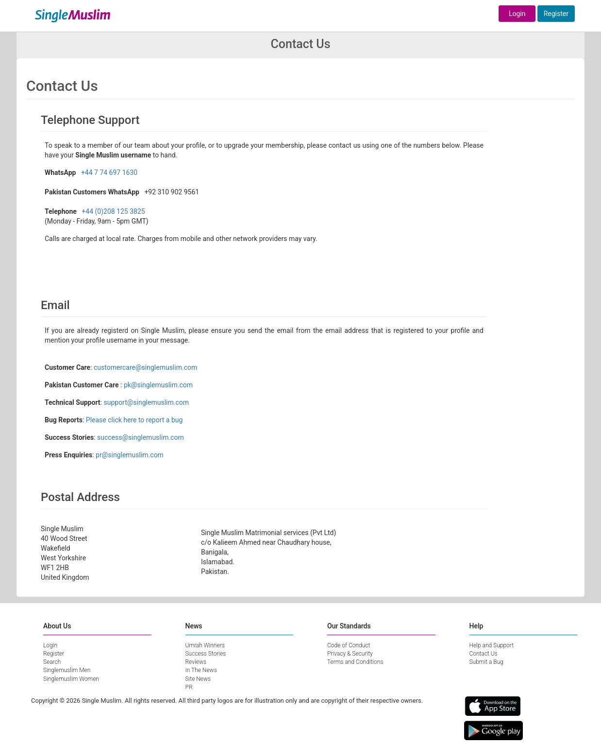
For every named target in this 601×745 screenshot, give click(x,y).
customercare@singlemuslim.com (145, 367)
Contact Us (483, 653)
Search (52, 661)
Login (517, 13)
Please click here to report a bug (134, 420)
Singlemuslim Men (66, 670)
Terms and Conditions (355, 661)
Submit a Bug (486, 661)
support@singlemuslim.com (146, 402)
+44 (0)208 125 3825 (113, 211)
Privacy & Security (350, 653)
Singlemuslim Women (71, 679)
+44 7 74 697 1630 (109, 172)
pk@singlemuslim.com (158, 385)
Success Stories (205, 653)
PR (189, 687)
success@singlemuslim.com (140, 437)
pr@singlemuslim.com (130, 455)
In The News (201, 670)
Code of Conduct (348, 645)
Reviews (196, 661)
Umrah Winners (205, 645)
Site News (198, 679)
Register (556, 13)
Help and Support (491, 645)
